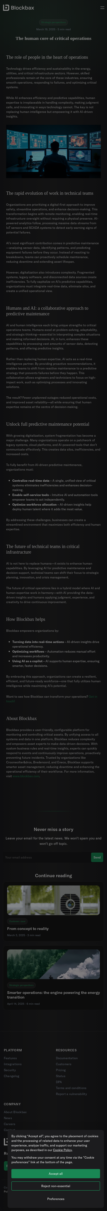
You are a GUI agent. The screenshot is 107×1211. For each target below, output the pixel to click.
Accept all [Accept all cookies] (56, 1174)
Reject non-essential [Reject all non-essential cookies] (55, 1186)
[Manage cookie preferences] (55, 1199)
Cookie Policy (62, 1150)
